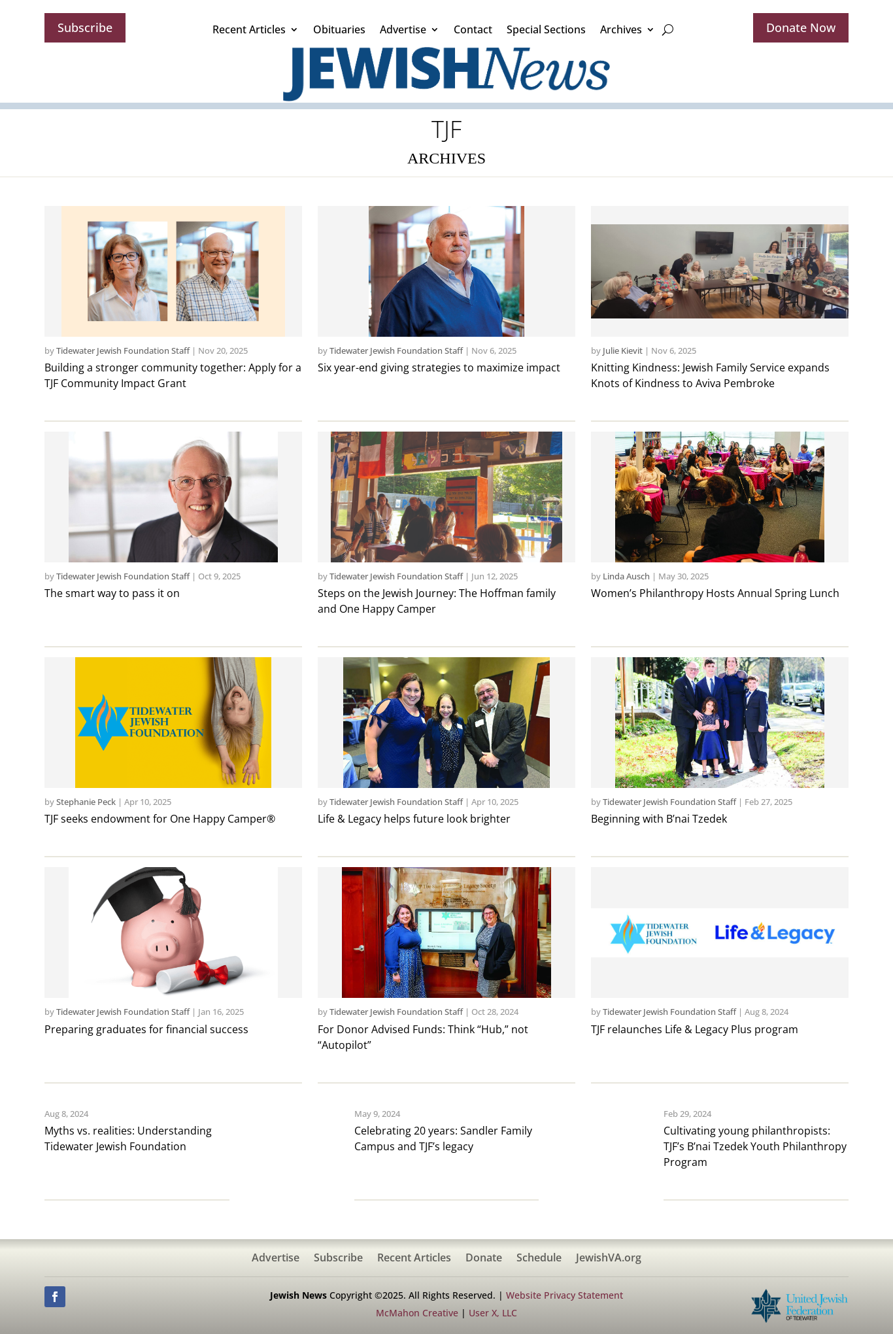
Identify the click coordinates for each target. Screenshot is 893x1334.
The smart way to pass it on (112, 593)
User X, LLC (493, 1313)
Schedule (539, 1259)
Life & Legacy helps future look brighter (414, 819)
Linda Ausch (626, 576)
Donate (483, 1259)
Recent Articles (249, 29)
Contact (473, 29)
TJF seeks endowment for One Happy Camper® (159, 819)
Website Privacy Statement (564, 1295)
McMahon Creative (417, 1313)
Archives (621, 29)
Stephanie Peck (86, 802)
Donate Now (800, 27)
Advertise (403, 29)
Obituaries (339, 29)
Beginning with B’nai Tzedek (659, 819)
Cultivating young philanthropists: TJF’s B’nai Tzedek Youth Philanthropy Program (755, 1146)
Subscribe (85, 27)
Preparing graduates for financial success (146, 1029)
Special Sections (546, 29)
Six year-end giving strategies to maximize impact (439, 367)
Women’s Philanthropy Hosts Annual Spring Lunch (715, 593)
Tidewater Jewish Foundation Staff (123, 350)
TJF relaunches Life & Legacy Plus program (694, 1029)
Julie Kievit (623, 350)
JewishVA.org (608, 1259)
